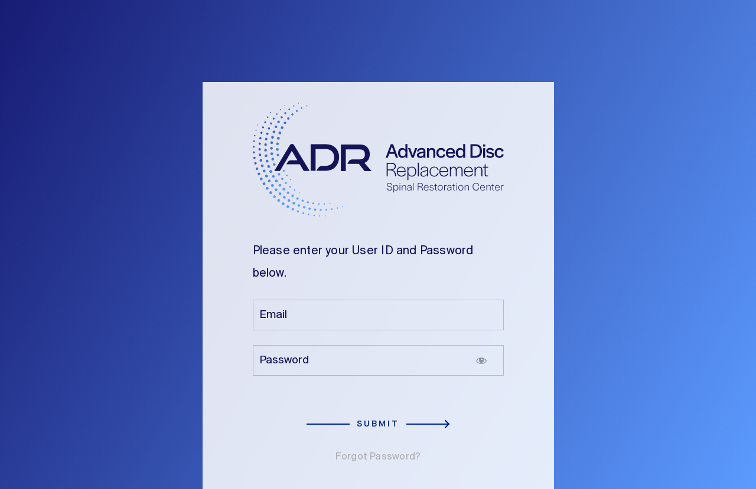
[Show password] (481, 360)
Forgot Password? (378, 456)
